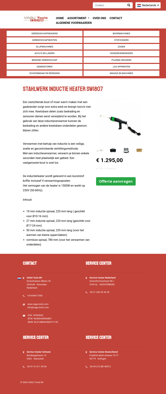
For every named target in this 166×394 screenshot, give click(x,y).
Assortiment (77, 18)
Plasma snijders (121, 60)
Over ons (99, 18)
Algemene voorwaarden (74, 22)
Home (60, 18)
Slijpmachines (44, 46)
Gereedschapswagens (44, 33)
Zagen (121, 46)
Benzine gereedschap (44, 60)
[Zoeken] (113, 5)
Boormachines (121, 33)
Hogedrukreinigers (121, 53)
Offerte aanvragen (116, 181)
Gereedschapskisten (44, 40)
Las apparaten (121, 66)
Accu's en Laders (44, 53)
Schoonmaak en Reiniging (44, 73)
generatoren (44, 66)
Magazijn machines (121, 73)
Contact (116, 18)
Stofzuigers (121, 40)
